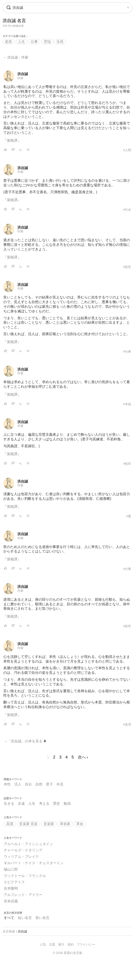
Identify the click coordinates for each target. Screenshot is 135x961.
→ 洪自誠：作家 (15, 57)
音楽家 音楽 (28, 824)
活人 (17, 784)
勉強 (67, 803)
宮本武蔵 (11, 901)
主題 (52, 944)
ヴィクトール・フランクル (25, 876)
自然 (38, 784)
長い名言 (42, 918)
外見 (60, 784)
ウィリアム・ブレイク (21, 856)
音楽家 (49, 824)
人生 (21, 42)
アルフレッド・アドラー (23, 895)
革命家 (65, 824)
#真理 (127, 724)
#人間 (127, 150)
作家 (20, 78)
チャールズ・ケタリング (23, 850)
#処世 (127, 267)
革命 (79, 824)
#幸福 (127, 404)
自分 (28, 784)
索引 (61, 944)
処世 (8, 42)
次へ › (83, 757)
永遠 (21, 803)
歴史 (56, 803)
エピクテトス (14, 882)
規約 (71, 944)
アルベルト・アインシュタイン (28, 844)
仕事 (34, 42)
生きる (9, 803)
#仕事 (127, 351)
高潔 (9, 824)
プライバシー (86, 944)
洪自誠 (22, 74)
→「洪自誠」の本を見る (25, 741)
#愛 (128, 516)
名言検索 (9, 931)
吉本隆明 (11, 888)
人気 (43, 944)
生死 (60, 42)
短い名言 (25, 918)
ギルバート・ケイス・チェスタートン (34, 863)
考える (44, 803)
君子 (49, 784)
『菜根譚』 (12, 140)
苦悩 (47, 42)
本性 (7, 784)
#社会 (127, 209)
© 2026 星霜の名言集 (67, 953)
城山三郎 (11, 869)
